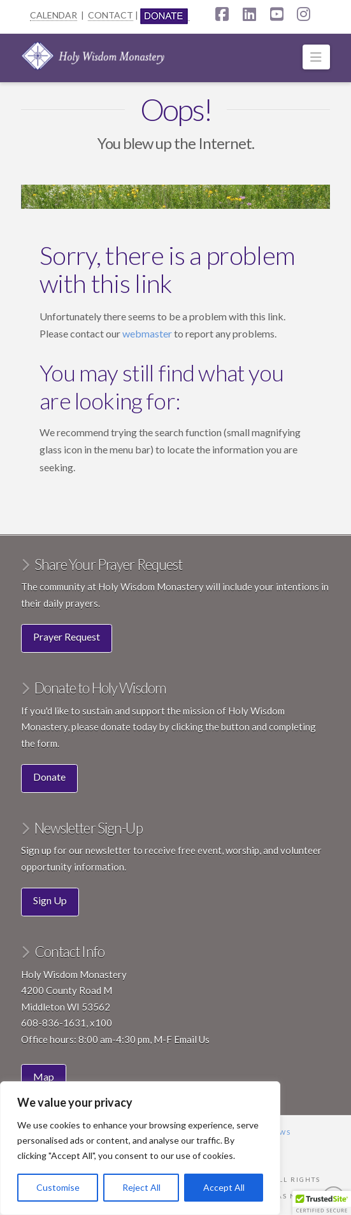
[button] (316, 57)
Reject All (141, 1187)
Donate (49, 777)
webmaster (148, 333)
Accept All (224, 1187)
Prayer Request (66, 636)
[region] (140, 1148)
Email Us (192, 1039)
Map (43, 1076)
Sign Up (50, 900)
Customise (58, 1187)
